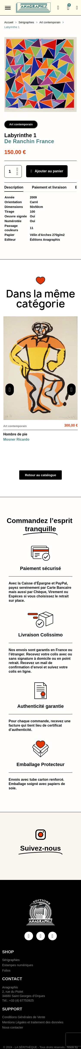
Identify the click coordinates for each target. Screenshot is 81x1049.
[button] (58, 7)
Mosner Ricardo (16, 439)
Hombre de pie (15, 434)
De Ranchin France (29, 141)
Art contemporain (21, 124)
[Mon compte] (77, 8)
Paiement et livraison (49, 187)
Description (13, 187)
